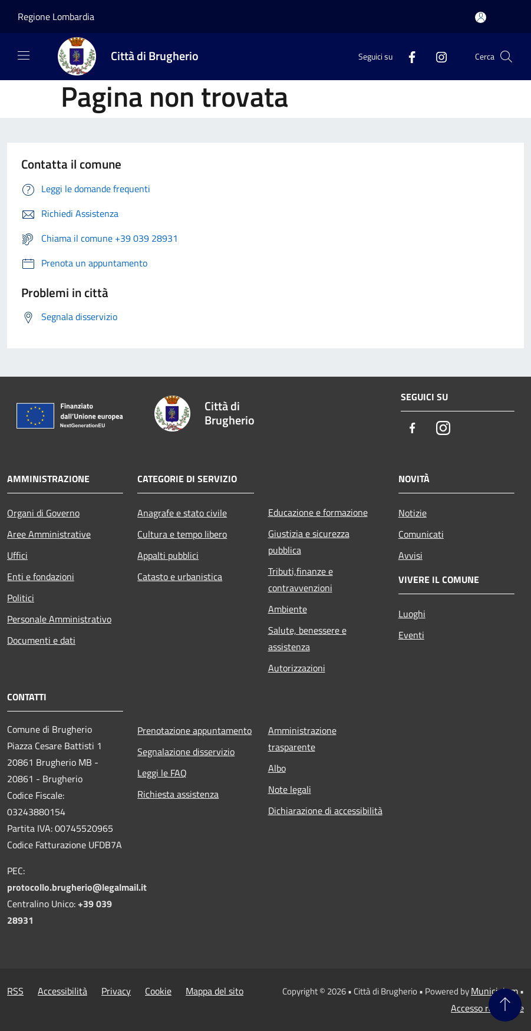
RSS (15, 991)
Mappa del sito (214, 991)
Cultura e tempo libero (182, 534)
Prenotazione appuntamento (194, 730)
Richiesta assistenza (178, 794)
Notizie (412, 513)
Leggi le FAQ (162, 773)
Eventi (411, 635)
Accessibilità (62, 991)
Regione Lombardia (56, 16)
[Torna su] (505, 1005)
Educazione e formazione (318, 512)
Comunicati (421, 534)
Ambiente (287, 609)
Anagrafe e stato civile (182, 513)
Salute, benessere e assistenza (307, 638)
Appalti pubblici (168, 555)
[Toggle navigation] (24, 55)
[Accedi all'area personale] (480, 17)
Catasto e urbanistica (179, 576)
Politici (20, 598)
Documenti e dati (41, 640)
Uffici (17, 555)
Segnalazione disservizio (186, 752)
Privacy (116, 991)
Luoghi (412, 614)
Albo (277, 768)
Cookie (158, 991)
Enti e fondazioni (40, 576)
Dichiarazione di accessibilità (325, 810)
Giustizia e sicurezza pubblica (308, 541)
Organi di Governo (43, 513)
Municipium (494, 991)
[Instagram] (436, 56)
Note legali (289, 789)
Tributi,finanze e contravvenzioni (300, 579)
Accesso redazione (487, 1008)
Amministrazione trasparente (302, 738)
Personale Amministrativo (59, 619)
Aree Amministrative (49, 534)
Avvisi (410, 555)
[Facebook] (407, 56)
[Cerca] (506, 57)
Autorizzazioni (296, 668)
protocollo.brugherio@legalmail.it (77, 887)
